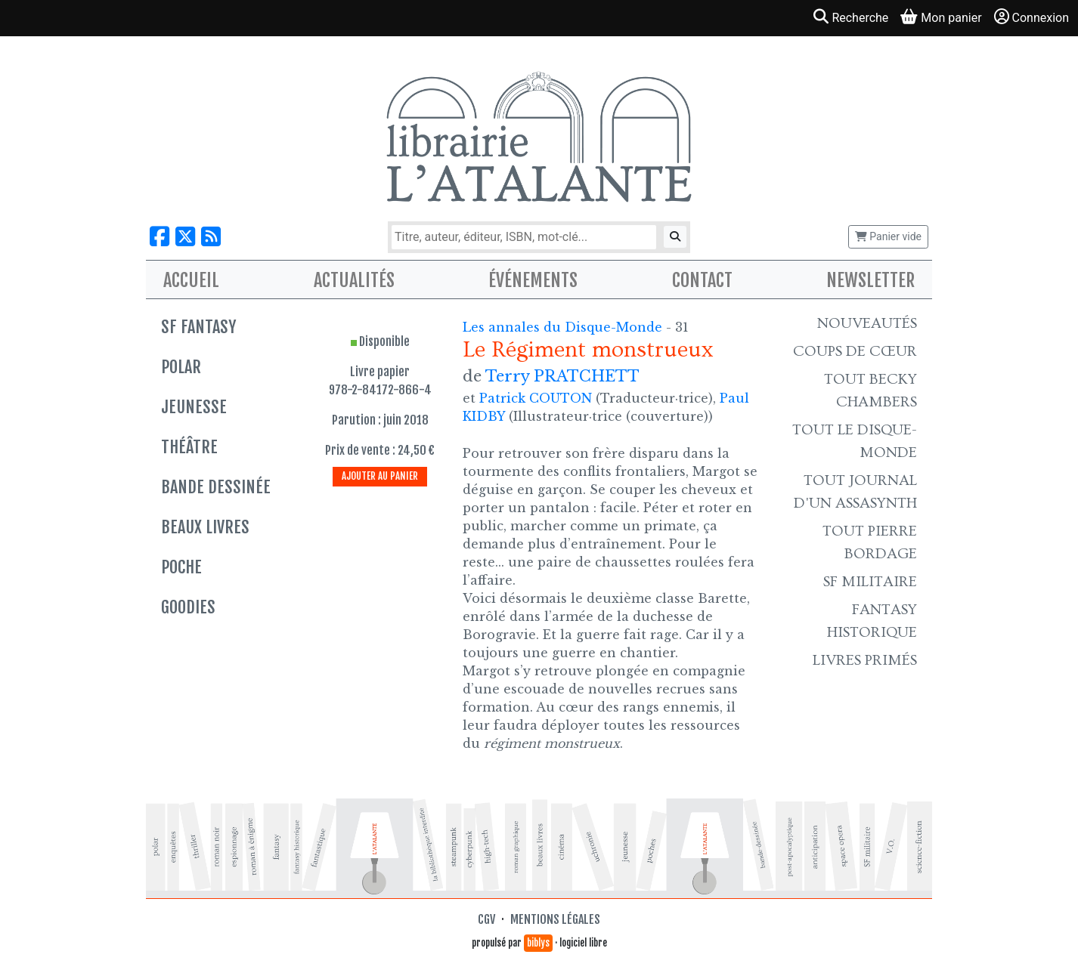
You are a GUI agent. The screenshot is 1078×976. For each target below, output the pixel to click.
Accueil (191, 280)
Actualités (354, 280)
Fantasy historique (872, 621)
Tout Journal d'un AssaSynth (855, 491)
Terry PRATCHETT (562, 376)
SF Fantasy (198, 327)
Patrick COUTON (535, 398)
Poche (181, 567)
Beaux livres (205, 527)
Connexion (1031, 17)
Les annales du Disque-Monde (564, 327)
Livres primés (865, 660)
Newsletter (870, 280)
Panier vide (888, 236)
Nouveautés (867, 323)
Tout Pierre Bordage (869, 542)
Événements (533, 280)
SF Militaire (870, 581)
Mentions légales (555, 919)
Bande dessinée (216, 487)
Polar (181, 367)
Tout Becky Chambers (870, 390)
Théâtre (189, 447)
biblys (538, 943)
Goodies (188, 607)
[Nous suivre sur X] (185, 237)
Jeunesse (194, 407)
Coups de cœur (855, 351)
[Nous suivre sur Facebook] (159, 237)
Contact (702, 280)
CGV (486, 919)
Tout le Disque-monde (854, 441)
